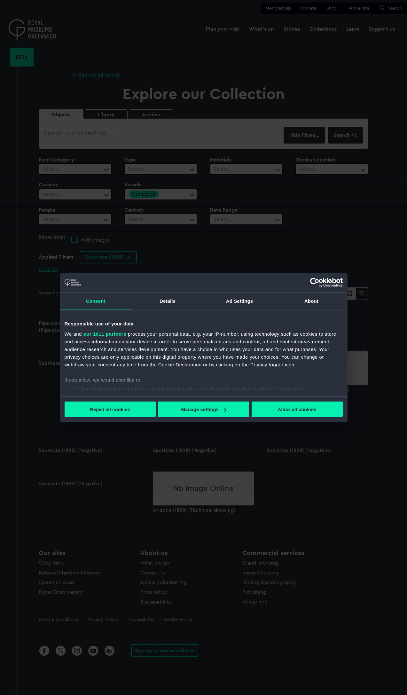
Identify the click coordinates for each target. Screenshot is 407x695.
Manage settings (203, 409)
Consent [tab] (96, 301)
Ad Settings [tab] (239, 301)
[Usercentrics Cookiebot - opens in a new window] (315, 282)
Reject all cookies (110, 409)
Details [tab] (168, 301)
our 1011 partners (104, 333)
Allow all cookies (297, 409)
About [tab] (311, 301)
